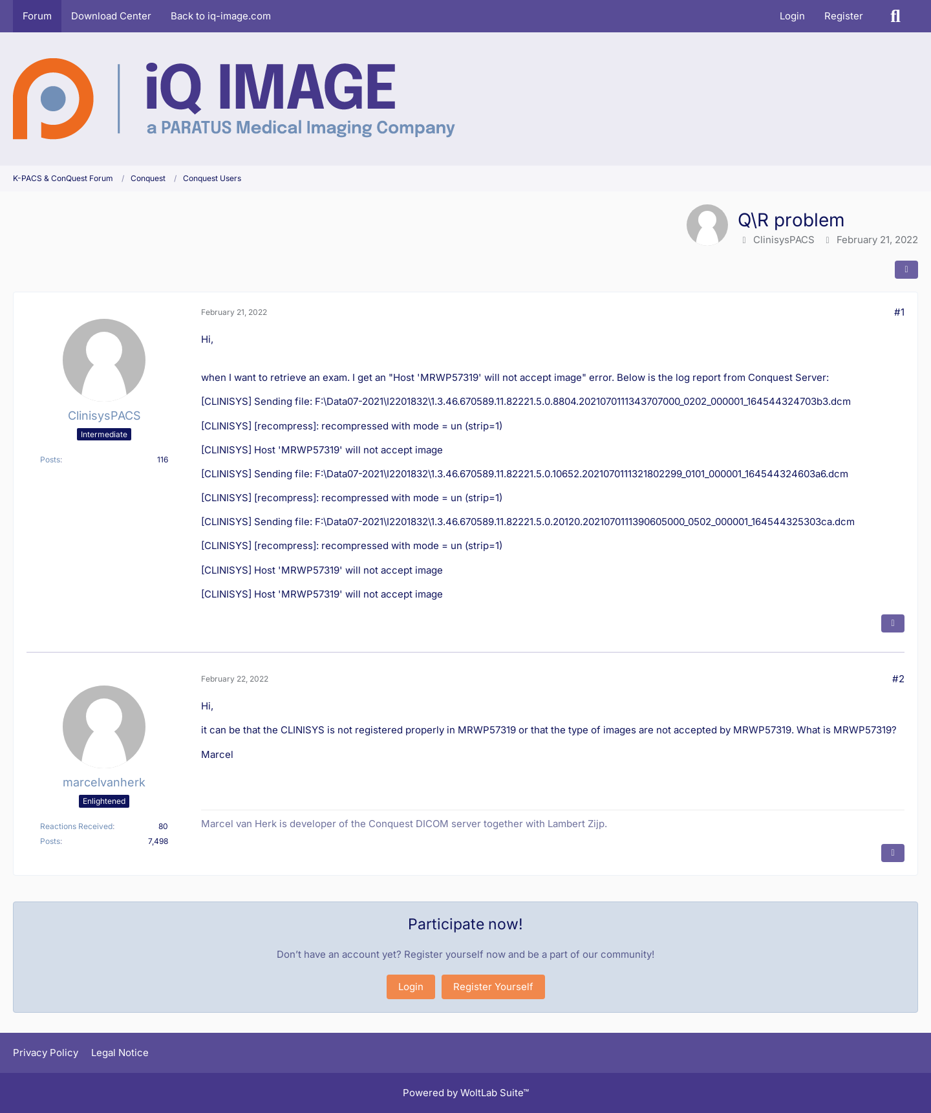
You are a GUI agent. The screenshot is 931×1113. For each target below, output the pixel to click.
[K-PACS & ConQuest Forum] (234, 99)
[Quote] (892, 623)
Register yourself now (455, 954)
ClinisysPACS (784, 239)
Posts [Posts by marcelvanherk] (50, 841)
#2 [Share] (898, 679)
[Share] (906, 270)
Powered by (466, 1092)
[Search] (895, 16)
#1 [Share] (899, 312)
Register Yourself (493, 986)
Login (792, 16)
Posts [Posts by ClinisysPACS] (50, 459)
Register (843, 16)
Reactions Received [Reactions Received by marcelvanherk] (76, 826)
